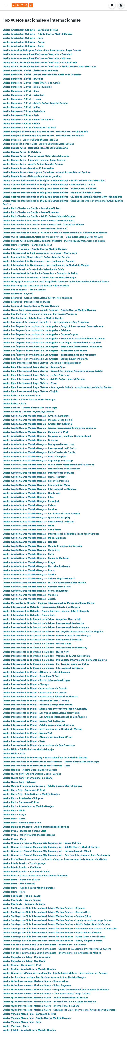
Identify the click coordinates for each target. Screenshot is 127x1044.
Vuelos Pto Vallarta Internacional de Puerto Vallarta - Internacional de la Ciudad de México (55, 859)
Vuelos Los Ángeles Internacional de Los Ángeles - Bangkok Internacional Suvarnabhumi (53, 326)
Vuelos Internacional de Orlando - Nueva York (29, 615)
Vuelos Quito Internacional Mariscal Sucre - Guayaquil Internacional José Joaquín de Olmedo (56, 989)
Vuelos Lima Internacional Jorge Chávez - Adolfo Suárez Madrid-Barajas (44, 379)
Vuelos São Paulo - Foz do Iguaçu (22, 895)
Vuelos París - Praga (14, 814)
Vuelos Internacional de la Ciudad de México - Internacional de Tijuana (43, 667)
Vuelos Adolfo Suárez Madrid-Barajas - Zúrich (29, 598)
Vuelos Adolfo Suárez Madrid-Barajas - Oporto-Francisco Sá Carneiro (42, 545)
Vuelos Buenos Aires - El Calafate (22, 151)
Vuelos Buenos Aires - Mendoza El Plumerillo (28, 168)
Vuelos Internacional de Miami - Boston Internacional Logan (36, 680)
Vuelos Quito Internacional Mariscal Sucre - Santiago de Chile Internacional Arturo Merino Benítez (59, 1009)
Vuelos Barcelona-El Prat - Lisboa (22, 99)
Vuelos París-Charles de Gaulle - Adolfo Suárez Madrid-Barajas (39, 216)
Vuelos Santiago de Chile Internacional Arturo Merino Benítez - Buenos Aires (46, 912)
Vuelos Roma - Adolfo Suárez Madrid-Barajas (29, 887)
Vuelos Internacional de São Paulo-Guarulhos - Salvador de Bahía (40, 273)
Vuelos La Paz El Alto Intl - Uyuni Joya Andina (28, 411)
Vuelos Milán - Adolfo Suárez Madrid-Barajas (28, 749)
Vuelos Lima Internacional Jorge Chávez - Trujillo (30, 391)
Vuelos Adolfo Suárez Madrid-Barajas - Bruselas (30, 440)
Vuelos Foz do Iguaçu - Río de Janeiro (24, 289)
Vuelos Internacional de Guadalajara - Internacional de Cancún (38, 261)
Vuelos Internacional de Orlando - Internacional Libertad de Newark (41, 606)
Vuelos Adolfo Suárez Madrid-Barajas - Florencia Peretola (36, 480)
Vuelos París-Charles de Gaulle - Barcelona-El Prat (31, 208)
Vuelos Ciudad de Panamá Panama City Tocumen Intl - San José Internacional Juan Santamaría (56, 855)
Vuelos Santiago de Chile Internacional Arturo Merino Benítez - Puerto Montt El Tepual (52, 932)
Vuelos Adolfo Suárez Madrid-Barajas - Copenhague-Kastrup (38, 460)
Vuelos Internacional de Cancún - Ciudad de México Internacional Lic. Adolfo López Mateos (55, 232)
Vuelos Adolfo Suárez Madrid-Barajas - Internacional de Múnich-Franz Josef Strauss (51, 533)
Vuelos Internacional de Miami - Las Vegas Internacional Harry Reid (41, 712)
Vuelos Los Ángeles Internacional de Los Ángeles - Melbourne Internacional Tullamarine (52, 346)
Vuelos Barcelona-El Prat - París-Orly (24, 111)
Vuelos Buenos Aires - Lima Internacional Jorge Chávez (34, 160)
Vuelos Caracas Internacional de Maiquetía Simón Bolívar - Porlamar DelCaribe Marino (52, 192)
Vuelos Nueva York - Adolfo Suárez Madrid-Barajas (32, 773)
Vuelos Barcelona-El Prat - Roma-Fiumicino (27, 86)
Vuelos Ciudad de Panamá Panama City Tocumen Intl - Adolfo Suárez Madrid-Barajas (51, 847)
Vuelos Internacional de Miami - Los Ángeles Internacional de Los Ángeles (45, 716)
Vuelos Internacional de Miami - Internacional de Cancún (35, 688)
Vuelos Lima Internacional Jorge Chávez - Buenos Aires (34, 366)
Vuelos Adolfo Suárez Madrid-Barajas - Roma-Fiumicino (35, 476)
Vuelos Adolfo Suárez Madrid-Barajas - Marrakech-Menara (36, 566)
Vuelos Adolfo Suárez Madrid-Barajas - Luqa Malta (32, 529)
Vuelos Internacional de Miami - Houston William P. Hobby (36, 700)
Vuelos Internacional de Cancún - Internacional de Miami (35, 228)
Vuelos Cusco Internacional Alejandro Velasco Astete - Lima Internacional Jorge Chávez (53, 236)
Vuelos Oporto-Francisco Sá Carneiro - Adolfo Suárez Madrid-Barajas (42, 785)
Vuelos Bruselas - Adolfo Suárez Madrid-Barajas (30, 139)
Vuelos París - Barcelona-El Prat (21, 802)
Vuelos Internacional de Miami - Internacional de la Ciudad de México (42, 729)
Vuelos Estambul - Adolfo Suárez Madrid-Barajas (31, 305)
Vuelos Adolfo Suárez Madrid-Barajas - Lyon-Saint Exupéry (36, 517)
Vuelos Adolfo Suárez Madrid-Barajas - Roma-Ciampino (34, 456)
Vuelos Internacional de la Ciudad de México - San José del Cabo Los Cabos (46, 663)
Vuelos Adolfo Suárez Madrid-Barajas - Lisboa (29, 505)
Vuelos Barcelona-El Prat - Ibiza (21, 90)
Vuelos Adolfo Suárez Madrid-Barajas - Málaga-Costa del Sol (38, 419)
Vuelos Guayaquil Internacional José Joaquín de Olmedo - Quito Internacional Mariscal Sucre (56, 281)
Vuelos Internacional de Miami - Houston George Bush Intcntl (38, 704)
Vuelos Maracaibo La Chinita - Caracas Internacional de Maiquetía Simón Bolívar (49, 602)
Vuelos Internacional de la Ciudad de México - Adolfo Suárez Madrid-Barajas (47, 635)
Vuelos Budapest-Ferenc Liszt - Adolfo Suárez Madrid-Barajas (38, 143)
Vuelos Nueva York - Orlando (19, 781)
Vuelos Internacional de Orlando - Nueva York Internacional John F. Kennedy (46, 611)
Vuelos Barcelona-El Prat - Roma (21, 123)
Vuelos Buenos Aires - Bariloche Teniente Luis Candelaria (35, 147)
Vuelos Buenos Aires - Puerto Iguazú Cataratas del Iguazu (36, 155)
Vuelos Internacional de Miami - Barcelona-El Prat (31, 676)
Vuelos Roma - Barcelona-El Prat (21, 879)
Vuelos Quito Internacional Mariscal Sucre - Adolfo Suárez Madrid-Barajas (45, 997)
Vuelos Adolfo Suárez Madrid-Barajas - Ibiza (28, 497)
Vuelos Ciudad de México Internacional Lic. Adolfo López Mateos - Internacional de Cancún (55, 973)
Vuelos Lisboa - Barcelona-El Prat (22, 395)
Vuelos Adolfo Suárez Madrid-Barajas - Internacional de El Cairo (39, 448)
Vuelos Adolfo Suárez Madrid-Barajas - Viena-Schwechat (35, 590)
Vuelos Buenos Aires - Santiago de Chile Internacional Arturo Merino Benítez (46, 172)
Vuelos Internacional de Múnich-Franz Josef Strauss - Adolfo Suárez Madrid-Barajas (51, 761)
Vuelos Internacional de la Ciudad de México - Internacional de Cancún (43, 623)
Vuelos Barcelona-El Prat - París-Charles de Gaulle (31, 82)
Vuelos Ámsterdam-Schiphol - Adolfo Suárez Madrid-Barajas (37, 33)
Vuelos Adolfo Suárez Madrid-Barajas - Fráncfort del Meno (36, 484)
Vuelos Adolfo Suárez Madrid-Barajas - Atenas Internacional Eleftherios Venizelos (49, 427)
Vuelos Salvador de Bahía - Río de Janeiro (26, 956)
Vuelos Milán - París (14, 753)
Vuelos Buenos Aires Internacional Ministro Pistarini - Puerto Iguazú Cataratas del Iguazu (54, 240)
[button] (5, 5)
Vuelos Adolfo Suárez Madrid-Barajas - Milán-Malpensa (34, 537)
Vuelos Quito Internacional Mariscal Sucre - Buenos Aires (35, 981)
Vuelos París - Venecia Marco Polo (22, 822)
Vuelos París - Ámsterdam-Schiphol (23, 798)
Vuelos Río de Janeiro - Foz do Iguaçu (24, 863)
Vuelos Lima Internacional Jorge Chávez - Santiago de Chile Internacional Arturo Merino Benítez (57, 387)
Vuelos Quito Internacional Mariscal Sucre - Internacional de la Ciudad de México (49, 1001)
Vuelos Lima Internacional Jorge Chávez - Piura (30, 383)
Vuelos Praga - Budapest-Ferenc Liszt (24, 830)
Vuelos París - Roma (14, 818)
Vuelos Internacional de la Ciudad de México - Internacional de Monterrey (45, 647)
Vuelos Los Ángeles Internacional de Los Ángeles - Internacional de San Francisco (49, 354)
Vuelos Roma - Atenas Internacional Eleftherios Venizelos (35, 875)
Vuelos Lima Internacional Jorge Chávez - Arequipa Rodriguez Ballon (42, 362)
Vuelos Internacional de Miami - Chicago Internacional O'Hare (38, 737)
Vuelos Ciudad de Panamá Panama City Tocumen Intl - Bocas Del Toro (42, 842)
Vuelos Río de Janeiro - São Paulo (22, 867)
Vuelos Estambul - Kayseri (18, 293)
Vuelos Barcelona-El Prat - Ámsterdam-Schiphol (30, 70)
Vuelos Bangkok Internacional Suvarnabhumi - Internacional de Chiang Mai (45, 131)
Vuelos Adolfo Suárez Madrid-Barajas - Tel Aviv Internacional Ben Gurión (44, 582)
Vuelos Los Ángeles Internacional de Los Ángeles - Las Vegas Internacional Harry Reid (52, 342)
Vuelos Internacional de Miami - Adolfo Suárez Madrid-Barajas (38, 724)
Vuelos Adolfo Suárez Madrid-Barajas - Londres (30, 509)
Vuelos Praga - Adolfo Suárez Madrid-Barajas (29, 834)
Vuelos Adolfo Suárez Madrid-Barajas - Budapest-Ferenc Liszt (38, 444)
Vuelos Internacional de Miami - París (24, 741)
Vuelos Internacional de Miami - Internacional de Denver (35, 692)
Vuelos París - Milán (14, 810)
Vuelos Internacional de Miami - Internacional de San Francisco (39, 745)
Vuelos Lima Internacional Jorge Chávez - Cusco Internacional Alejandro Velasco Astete (53, 370)
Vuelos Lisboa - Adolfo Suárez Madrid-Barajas (29, 399)
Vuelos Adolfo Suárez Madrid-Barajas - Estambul (31, 501)
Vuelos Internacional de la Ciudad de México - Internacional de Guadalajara (46, 627)
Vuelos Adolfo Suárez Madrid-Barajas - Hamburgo (31, 493)
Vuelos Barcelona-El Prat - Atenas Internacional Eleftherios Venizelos (42, 74)
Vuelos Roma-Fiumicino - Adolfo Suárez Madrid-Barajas (35, 248)
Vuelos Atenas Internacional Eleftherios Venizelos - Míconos (37, 58)
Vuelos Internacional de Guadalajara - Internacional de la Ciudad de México (46, 265)
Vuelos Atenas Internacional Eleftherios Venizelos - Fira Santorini (40, 62)
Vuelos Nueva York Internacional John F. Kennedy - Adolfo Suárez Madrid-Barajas (49, 309)
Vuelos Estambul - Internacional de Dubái (26, 301)
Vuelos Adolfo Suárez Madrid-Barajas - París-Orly (31, 549)
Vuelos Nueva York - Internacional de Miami (27, 777)
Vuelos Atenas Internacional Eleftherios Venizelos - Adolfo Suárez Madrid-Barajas (49, 66)
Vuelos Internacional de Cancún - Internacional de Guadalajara (38, 220)
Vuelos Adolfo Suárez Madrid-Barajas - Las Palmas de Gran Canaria (41, 513)
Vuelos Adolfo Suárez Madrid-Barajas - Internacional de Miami (38, 521)
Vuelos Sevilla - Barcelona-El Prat (22, 965)
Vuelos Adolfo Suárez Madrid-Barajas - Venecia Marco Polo (37, 586)
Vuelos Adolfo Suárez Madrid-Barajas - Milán (28, 525)
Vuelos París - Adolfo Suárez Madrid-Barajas (28, 806)
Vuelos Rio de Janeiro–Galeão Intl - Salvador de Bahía (33, 269)
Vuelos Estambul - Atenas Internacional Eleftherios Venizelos (37, 297)
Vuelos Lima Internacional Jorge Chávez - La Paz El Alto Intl (36, 375)
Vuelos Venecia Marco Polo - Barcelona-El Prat (29, 1013)
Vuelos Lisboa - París (14, 403)
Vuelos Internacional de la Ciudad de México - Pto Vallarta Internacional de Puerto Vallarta (55, 659)
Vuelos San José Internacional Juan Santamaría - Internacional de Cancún (44, 944)
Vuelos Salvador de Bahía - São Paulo (24, 960)
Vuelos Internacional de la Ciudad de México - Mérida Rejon (37, 643)
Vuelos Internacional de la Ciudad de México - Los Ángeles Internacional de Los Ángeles (53, 631)
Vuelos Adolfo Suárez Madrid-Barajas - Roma (29, 570)
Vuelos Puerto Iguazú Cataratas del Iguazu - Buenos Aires (36, 285)
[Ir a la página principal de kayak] (22, 5)
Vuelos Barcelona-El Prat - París (21, 115)
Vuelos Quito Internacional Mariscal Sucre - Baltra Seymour (37, 985)
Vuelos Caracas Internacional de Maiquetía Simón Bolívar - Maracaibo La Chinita (49, 184)
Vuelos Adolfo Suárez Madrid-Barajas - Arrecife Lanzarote (36, 415)
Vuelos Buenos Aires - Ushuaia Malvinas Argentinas (32, 176)
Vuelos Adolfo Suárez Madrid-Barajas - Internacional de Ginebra (39, 488)
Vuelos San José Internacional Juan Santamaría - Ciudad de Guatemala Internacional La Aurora (57, 948)
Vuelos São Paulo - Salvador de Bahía (24, 903)
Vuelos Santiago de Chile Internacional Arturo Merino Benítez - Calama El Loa (47, 916)
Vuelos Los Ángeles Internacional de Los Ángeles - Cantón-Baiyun (40, 334)
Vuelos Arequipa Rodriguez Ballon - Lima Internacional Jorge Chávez (42, 50)
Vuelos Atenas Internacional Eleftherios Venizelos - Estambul (37, 54)
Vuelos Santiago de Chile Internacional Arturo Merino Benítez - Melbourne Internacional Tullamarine (60, 928)
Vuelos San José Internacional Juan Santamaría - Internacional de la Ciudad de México (52, 952)
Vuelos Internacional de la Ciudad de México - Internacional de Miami (42, 639)
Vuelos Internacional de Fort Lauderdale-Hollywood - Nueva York (40, 252)
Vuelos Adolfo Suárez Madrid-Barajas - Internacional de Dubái (38, 472)
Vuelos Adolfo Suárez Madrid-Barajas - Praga (29, 562)
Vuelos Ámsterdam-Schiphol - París (23, 38)
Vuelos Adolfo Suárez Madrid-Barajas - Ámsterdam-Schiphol (37, 423)
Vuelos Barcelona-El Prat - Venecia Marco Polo (29, 127)
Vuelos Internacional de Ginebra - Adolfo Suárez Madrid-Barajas (39, 277)
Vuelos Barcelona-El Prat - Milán (21, 107)
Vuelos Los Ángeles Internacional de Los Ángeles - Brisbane (37, 330)
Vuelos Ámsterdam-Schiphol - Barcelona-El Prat (30, 29)
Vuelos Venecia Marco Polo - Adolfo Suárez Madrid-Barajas (37, 1017)
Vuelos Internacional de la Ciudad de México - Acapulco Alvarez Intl (42, 619)
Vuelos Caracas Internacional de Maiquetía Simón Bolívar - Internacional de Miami (50, 188)
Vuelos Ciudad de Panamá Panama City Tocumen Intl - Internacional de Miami (47, 851)
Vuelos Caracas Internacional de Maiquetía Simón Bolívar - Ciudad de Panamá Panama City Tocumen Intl (62, 196)
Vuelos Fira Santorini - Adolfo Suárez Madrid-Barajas (33, 318)
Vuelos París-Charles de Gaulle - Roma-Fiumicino (31, 212)
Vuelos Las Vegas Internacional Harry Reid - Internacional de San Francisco (46, 322)
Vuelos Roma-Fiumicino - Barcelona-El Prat (27, 244)
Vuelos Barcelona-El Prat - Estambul (23, 94)
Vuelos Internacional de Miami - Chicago (26, 684)
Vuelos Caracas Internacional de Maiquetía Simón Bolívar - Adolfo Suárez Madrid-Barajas (54, 180)
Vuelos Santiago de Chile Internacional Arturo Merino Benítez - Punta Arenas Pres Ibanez (54, 936)
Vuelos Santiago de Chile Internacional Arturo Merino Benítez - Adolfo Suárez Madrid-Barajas (56, 924)
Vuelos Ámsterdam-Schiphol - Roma (23, 46)
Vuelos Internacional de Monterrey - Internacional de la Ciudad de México (45, 757)
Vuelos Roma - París (14, 891)
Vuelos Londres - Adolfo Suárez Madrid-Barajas (30, 407)
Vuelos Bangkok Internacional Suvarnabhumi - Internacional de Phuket (43, 135)
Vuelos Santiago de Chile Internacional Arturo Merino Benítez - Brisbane (44, 908)
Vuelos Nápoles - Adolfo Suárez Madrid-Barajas (30, 769)
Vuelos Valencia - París (16, 1026)
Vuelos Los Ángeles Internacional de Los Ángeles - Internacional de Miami (45, 350)
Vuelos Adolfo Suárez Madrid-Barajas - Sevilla (29, 574)
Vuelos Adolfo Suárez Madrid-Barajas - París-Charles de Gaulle (39, 452)
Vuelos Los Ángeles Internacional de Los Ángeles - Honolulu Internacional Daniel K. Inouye (54, 338)
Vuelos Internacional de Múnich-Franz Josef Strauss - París (36, 765)
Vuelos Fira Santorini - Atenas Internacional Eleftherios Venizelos (40, 314)
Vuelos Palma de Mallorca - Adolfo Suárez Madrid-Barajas (36, 826)
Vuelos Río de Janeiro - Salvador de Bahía (26, 871)
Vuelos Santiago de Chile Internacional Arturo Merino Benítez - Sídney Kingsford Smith (52, 940)
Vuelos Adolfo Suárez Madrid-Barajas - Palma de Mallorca (36, 558)
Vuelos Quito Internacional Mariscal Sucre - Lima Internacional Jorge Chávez (46, 993)
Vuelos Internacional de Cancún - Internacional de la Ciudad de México (43, 224)
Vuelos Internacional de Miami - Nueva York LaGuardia (34, 720)
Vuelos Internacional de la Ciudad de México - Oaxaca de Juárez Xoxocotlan (46, 655)
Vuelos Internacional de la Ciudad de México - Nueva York (36, 651)
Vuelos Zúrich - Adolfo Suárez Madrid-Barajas (29, 1030)
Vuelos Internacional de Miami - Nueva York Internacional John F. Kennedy (45, 708)
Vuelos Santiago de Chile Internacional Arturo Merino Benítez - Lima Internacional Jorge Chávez (57, 920)
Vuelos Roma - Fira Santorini (19, 883)
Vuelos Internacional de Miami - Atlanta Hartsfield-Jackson (36, 672)
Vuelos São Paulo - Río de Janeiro (22, 899)
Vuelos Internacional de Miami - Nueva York (27, 733)
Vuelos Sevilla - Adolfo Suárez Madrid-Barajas (29, 969)
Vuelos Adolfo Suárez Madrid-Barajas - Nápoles (30, 541)
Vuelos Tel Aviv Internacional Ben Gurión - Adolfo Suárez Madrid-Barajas (44, 977)
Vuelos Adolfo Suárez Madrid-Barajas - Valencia (30, 594)
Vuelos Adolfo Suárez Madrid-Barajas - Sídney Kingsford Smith (39, 578)
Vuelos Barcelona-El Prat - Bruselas (23, 78)
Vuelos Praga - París (14, 838)
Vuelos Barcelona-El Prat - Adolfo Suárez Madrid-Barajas (35, 103)
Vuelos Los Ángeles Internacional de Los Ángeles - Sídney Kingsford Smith (45, 358)
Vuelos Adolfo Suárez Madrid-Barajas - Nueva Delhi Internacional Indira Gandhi (48, 464)
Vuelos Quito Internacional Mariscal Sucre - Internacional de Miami (41, 1005)
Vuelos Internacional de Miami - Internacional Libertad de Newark (40, 696)
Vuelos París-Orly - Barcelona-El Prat (24, 790)
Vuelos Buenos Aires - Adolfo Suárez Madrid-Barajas (33, 164)
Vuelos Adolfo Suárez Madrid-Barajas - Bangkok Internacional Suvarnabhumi (47, 436)
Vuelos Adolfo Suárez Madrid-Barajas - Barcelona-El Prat (35, 432)
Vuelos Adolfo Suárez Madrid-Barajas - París (28, 554)
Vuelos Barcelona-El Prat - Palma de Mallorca (28, 119)
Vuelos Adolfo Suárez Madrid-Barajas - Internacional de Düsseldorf (41, 468)
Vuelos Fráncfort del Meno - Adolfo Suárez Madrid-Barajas (36, 257)
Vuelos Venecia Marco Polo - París (22, 1021)
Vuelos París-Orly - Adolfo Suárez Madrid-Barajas (31, 794)
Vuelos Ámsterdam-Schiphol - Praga (24, 42)
